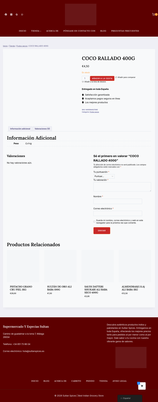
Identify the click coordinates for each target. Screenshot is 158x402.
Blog (103, 31)
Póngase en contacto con (79, 31)
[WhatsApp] (22, 14)
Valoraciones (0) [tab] (42, 129)
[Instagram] (11, 14)
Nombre (98, 196)
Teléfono (7, 344)
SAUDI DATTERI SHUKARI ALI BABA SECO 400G (96, 289)
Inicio (22, 31)
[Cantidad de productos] (85, 78)
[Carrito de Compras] (154, 14)
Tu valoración (100, 180)
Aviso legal (120, 381)
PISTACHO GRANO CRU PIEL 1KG (21, 288)
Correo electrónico (103, 208)
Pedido (90, 381)
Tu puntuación (101, 172)
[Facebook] (6, 14)
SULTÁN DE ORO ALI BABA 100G (59, 288)
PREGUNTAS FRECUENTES (125, 31)
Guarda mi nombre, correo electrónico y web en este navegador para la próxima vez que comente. (119, 221)
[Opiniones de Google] (17, 14)
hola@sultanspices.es (33, 351)
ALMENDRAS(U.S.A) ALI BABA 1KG (133, 288)
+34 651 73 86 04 (21, 344)
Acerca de (52, 31)
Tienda (103, 381)
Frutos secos (94, 112)
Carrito (76, 381)
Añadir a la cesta (102, 78)
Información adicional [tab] (20, 129)
